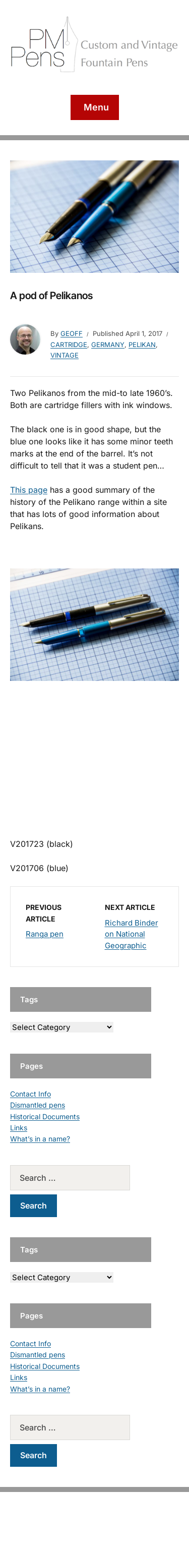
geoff (71, 333)
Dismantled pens (37, 1105)
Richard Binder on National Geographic (131, 934)
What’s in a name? (40, 1138)
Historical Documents (45, 1116)
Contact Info (30, 1093)
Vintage (64, 355)
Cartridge (68, 344)
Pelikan (142, 344)
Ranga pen (45, 934)
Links (18, 1127)
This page (28, 490)
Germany (107, 344)
